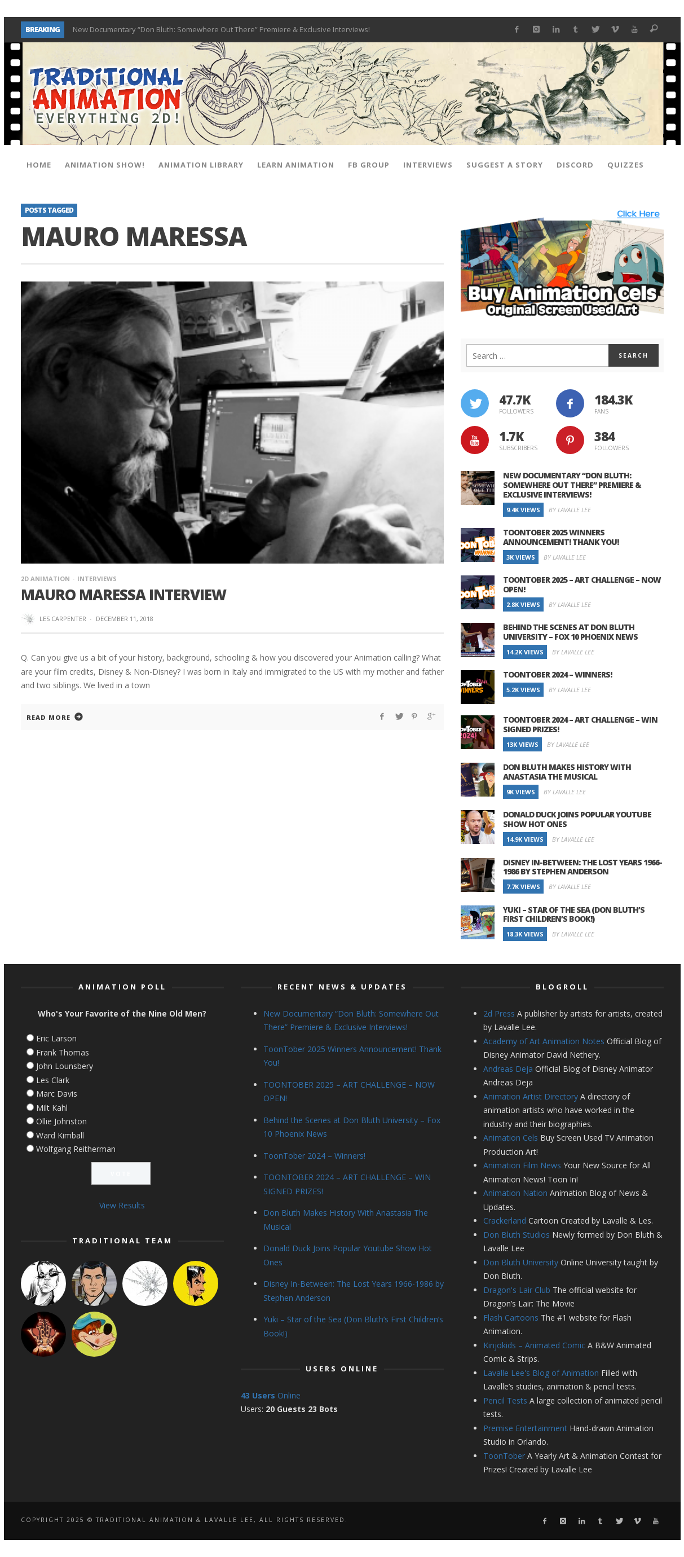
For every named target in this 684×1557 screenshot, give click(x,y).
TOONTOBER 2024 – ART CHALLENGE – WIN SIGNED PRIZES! (580, 724)
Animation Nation (515, 1192)
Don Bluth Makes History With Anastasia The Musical (567, 772)
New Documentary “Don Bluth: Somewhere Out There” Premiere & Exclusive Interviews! (221, 29)
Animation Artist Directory (530, 1096)
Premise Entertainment (525, 1428)
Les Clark (52, 1080)
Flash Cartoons (511, 1317)
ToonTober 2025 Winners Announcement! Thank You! (561, 537)
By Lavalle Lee (570, 509)
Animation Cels (510, 1137)
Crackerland (504, 1220)
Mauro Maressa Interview (123, 594)
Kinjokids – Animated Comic (534, 1345)
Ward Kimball (60, 1135)
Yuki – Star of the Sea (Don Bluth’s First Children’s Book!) (574, 914)
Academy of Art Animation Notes (543, 1041)
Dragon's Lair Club (516, 1290)
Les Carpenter (62, 618)
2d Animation (45, 578)
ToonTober (504, 1455)
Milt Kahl (52, 1107)
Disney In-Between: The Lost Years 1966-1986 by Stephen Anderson (582, 867)
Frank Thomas (62, 1052)
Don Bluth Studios (516, 1234)
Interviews (97, 578)
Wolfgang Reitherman (76, 1148)
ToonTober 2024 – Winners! (557, 674)
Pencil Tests (505, 1400)
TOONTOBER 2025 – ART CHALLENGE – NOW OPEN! (582, 584)
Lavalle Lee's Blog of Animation (541, 1372)
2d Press (499, 1013)
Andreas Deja (508, 1068)
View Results (122, 1205)
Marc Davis (56, 1093)
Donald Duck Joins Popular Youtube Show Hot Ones (577, 819)
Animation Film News (522, 1165)
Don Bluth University (520, 1262)
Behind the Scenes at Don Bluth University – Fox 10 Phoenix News (570, 632)
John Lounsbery (64, 1066)
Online (271, 1395)
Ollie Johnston (61, 1121)
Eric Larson (56, 1038)
